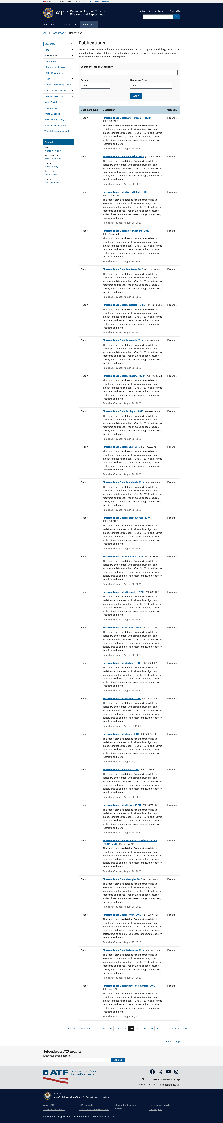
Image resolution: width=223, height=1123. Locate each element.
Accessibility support (54, 1109)
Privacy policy (156, 1109)
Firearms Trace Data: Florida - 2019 (122, 914)
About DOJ (48, 1105)
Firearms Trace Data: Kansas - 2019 (122, 627)
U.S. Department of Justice (95, 1097)
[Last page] (187, 1028)
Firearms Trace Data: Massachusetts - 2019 (126, 517)
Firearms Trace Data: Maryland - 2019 (123, 482)
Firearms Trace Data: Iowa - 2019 (121, 769)
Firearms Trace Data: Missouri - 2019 (123, 340)
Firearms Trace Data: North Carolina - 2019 (126, 230)
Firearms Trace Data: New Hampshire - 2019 (127, 118)
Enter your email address (56, 1055)
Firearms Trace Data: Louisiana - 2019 (123, 556)
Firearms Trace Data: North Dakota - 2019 (125, 192)
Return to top (173, 1041)
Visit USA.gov (108, 1116)
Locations (162, 11)
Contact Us (175, 11)
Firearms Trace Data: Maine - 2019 (121, 447)
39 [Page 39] (151, 1028)
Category (86, 80)
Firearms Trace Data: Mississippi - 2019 (124, 305)
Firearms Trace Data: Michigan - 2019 (123, 411)
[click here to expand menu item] (72, 44)
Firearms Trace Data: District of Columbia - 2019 (129, 985)
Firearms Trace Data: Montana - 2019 (123, 269)
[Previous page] (84, 1028)
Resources (58, 32)
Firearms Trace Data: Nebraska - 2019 (123, 156)
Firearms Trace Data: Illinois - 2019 (122, 698)
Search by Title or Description (97, 66)
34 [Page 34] (117, 1028)
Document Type (138, 80)
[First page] (71, 1028)
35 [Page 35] (124, 1028)
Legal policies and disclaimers (94, 1109)
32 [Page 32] (104, 1028)
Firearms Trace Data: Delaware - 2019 (123, 950)
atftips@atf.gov (168, 1084)
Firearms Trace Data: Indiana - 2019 (122, 663)
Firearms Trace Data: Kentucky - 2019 (123, 592)
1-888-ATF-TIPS (147, 1084)
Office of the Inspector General (125, 1107)
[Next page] (176, 1028)
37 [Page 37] (138, 1028)
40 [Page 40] (158, 1028)
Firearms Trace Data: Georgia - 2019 (122, 879)
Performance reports (159, 1105)
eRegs (143, 11)
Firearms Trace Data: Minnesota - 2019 (124, 376)
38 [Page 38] (144, 1028)
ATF (45, 32)
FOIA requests (86, 1105)
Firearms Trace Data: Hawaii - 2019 (122, 805)
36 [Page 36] (131, 1028)
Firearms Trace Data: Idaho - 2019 (121, 734)
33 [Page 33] (110, 1028)
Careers (152, 11)
